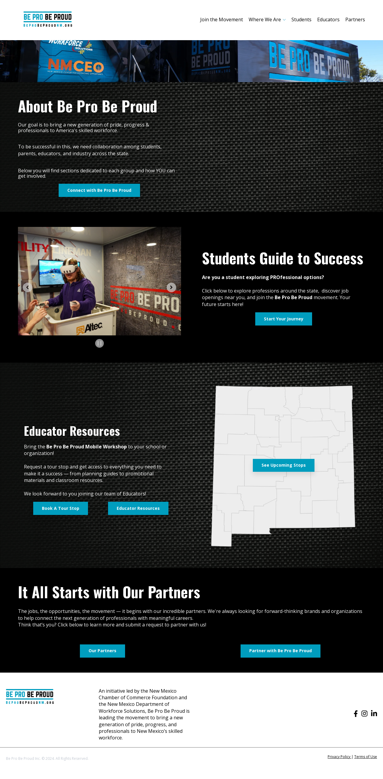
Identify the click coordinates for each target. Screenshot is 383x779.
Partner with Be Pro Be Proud (280, 650)
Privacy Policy (339, 756)
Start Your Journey (283, 319)
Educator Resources (138, 508)
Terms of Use (365, 756)
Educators (328, 19)
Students (301, 19)
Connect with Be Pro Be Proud (99, 190)
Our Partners (102, 650)
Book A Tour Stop (60, 508)
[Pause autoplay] (99, 343)
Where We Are (265, 19)
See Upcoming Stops (284, 465)
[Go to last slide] (27, 287)
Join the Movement (221, 19)
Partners (355, 19)
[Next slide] (171, 287)
